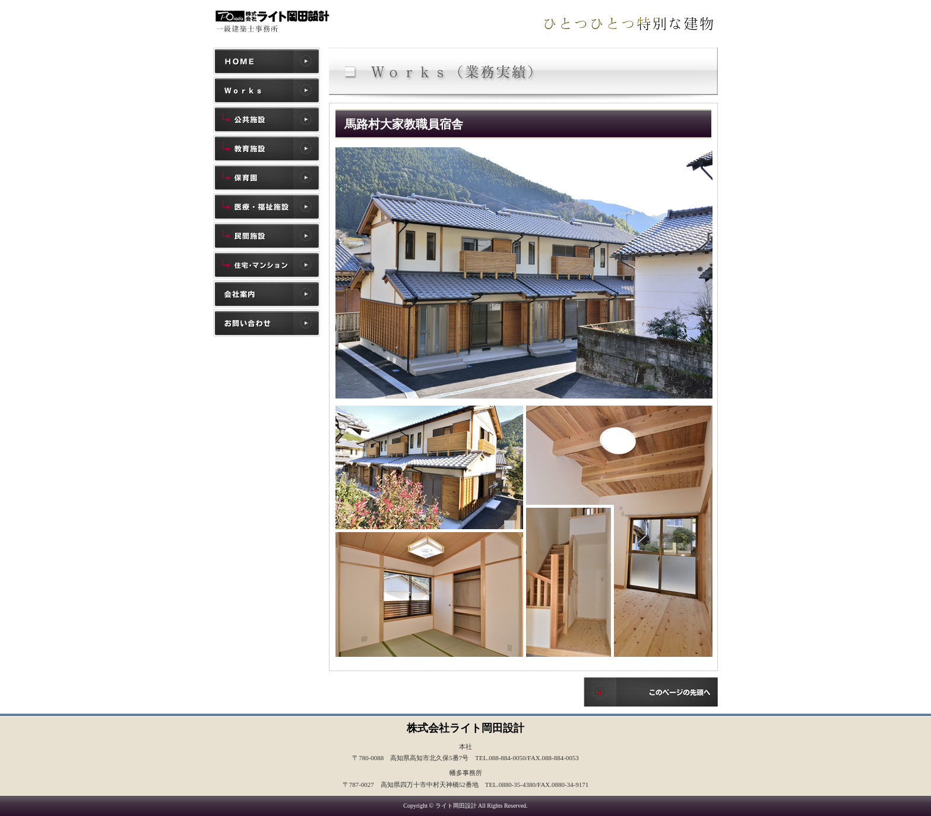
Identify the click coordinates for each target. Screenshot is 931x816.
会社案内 (266, 294)
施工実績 (266, 90)
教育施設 (266, 148)
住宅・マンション (266, 265)
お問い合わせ (266, 323)
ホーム (266, 61)
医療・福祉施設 (266, 206)
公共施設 (266, 119)
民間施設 (266, 235)
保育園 (266, 177)
